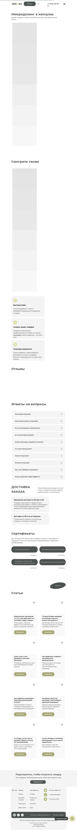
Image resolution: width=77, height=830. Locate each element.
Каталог (57, 585)
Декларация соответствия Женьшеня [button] (53, 562)
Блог (31, 807)
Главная (20, 790)
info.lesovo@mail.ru (55, 790)
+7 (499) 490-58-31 (54, 794)
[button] (38, 782)
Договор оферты (58, 815)
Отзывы (32, 794)
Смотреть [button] (33, 555)
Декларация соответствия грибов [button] (53, 549)
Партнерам (21, 803)
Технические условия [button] (22, 549)
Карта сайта (22, 807)
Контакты (33, 803)
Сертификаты (34, 790)
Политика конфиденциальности (40, 815)
